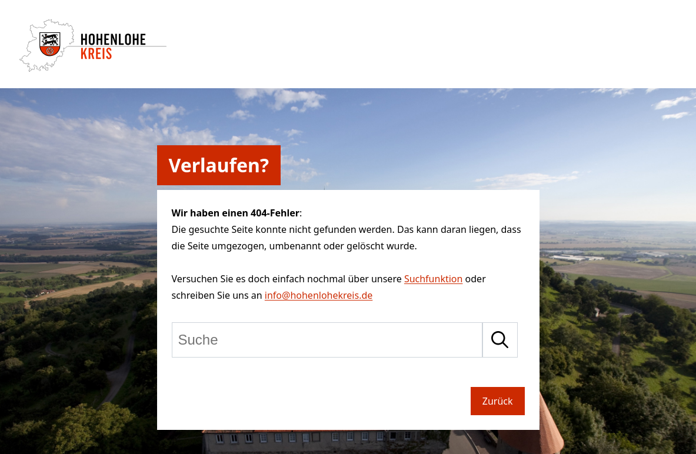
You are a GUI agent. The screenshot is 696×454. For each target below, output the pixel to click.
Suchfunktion (433, 278)
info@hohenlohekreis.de (318, 295)
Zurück (497, 401)
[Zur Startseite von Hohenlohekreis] (92, 68)
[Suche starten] (500, 340)
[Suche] (327, 340)
